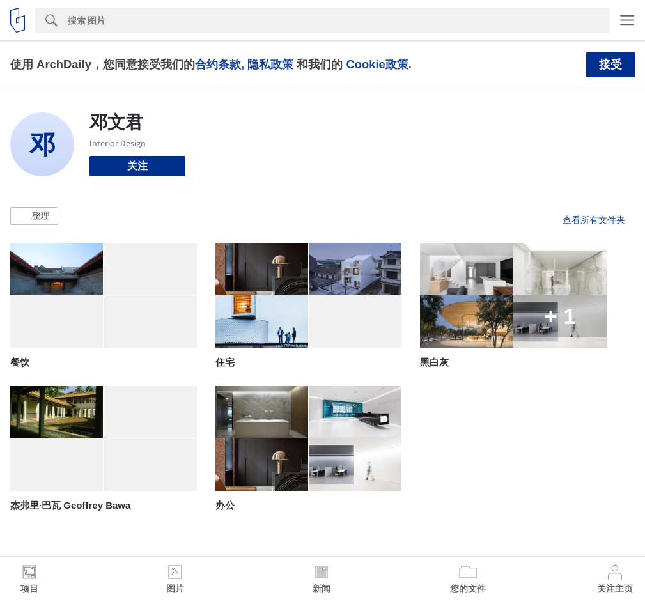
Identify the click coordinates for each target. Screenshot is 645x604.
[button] (34, 216)
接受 (610, 64)
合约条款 (218, 64)
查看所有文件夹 (594, 219)
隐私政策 (270, 64)
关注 (137, 165)
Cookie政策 (377, 64)
